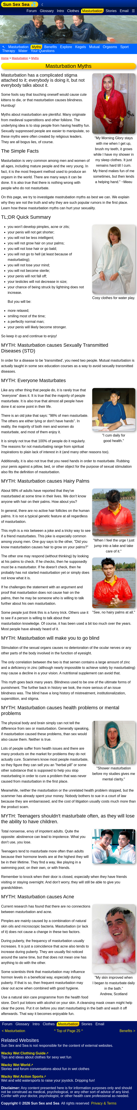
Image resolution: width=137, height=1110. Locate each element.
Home (5, 58)
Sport (124, 47)
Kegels (80, 47)
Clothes (73, 11)
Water (22, 51)
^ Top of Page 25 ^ (68, 1031)
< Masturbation (13, 1031)
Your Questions (43, 51)
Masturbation (92, 11)
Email (124, 11)
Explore (66, 47)
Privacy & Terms (103, 1103)
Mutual (94, 47)
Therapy (8, 51)
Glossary (47, 11)
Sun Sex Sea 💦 (19, 4)
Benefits (50, 47)
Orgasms (110, 47)
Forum (32, 11)
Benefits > (127, 1031)
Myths (36, 47)
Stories (111, 11)
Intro (60, 11)
